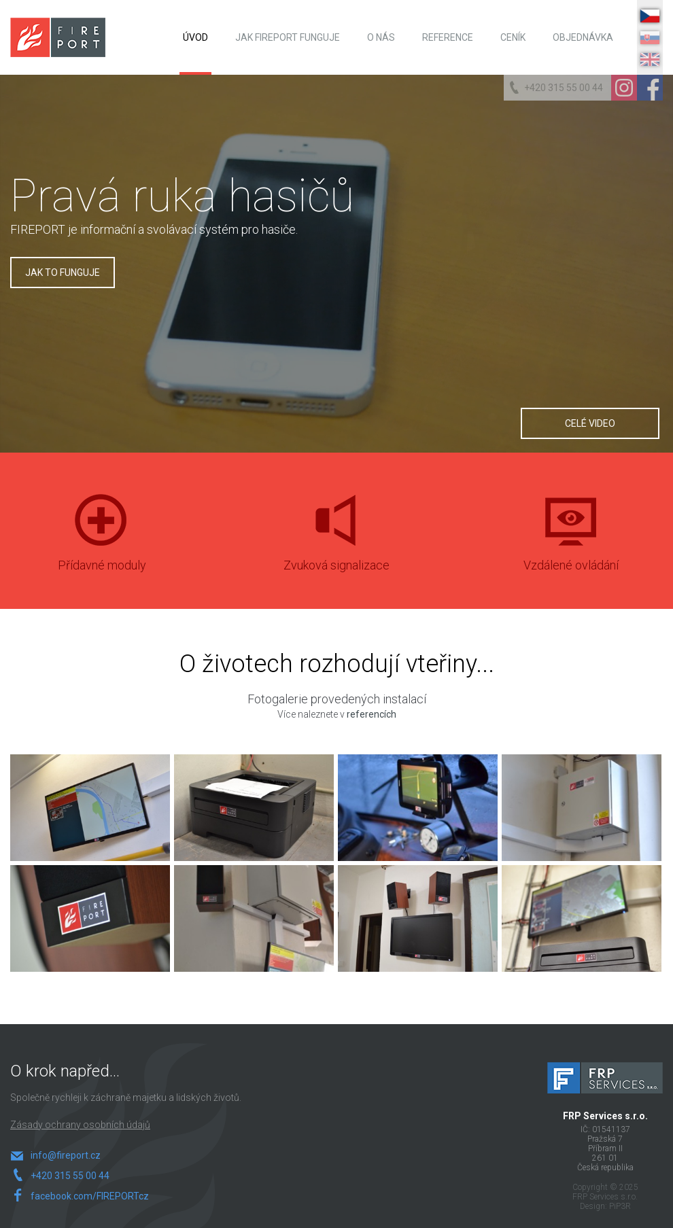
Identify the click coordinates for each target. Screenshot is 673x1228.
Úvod (195, 37)
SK (649, 37)
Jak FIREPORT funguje (287, 37)
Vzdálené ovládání (571, 547)
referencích (371, 714)
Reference (447, 37)
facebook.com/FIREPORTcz (86, 1196)
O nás (381, 37)
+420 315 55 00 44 (563, 87)
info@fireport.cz (66, 1155)
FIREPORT (57, 37)
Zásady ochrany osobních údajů (80, 1124)
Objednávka (583, 37)
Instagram (624, 88)
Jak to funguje (62, 272)
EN (649, 59)
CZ (649, 16)
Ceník (512, 37)
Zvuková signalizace (336, 547)
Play (506, 334)
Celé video (590, 423)
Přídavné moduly (102, 547)
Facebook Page (650, 88)
